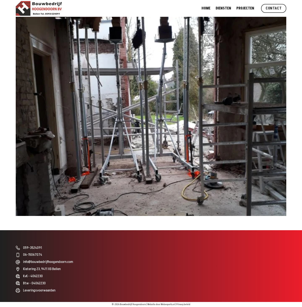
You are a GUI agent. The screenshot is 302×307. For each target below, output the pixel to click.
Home (206, 8)
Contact (274, 8)
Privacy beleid (183, 304)
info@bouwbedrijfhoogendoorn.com (48, 261)
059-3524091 (32, 247)
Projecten (245, 8)
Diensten (223, 8)
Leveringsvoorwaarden (39, 290)
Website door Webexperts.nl (161, 304)
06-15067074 (32, 254)
